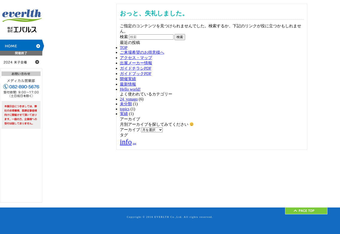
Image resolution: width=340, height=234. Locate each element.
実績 (124, 114)
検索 (124, 37)
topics (124, 109)
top (134, 143)
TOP (123, 47)
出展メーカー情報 (136, 63)
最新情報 (128, 84)
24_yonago (129, 99)
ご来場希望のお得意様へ (142, 52)
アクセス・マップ (136, 58)
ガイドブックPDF (135, 73)
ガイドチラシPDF (135, 68)
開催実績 (128, 79)
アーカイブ (130, 129)
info (126, 142)
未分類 (126, 104)
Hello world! (130, 89)
